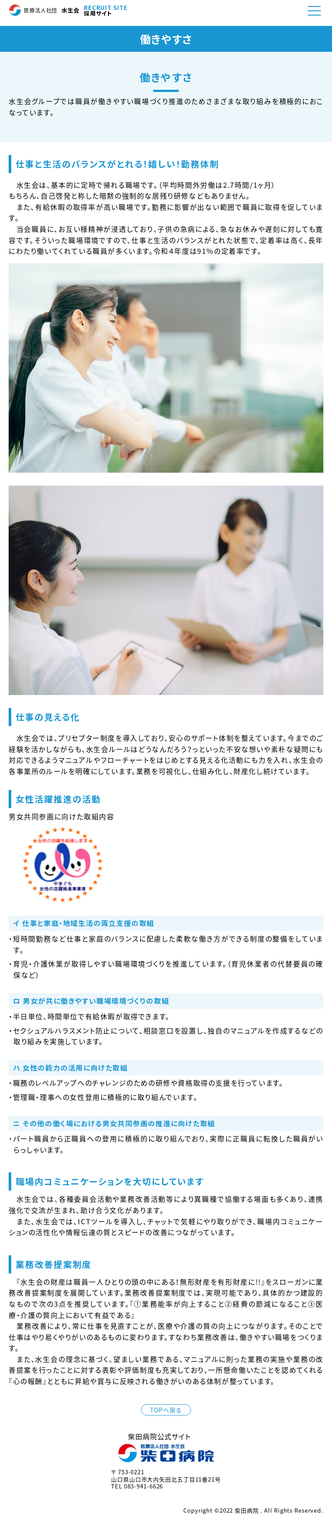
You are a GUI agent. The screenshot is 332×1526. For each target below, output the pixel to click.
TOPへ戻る (166, 1410)
